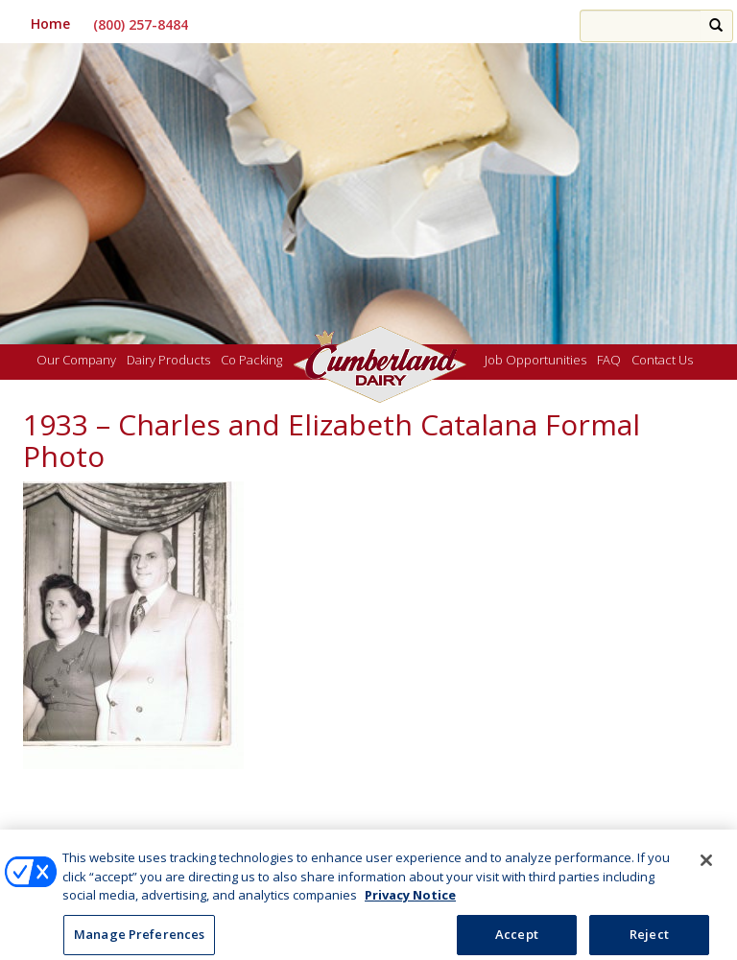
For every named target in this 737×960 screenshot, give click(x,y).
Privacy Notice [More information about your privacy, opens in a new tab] (410, 900)
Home (50, 23)
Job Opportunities (535, 360)
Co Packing (251, 360)
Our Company (76, 360)
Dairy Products (168, 360)
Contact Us (662, 360)
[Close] (706, 866)
